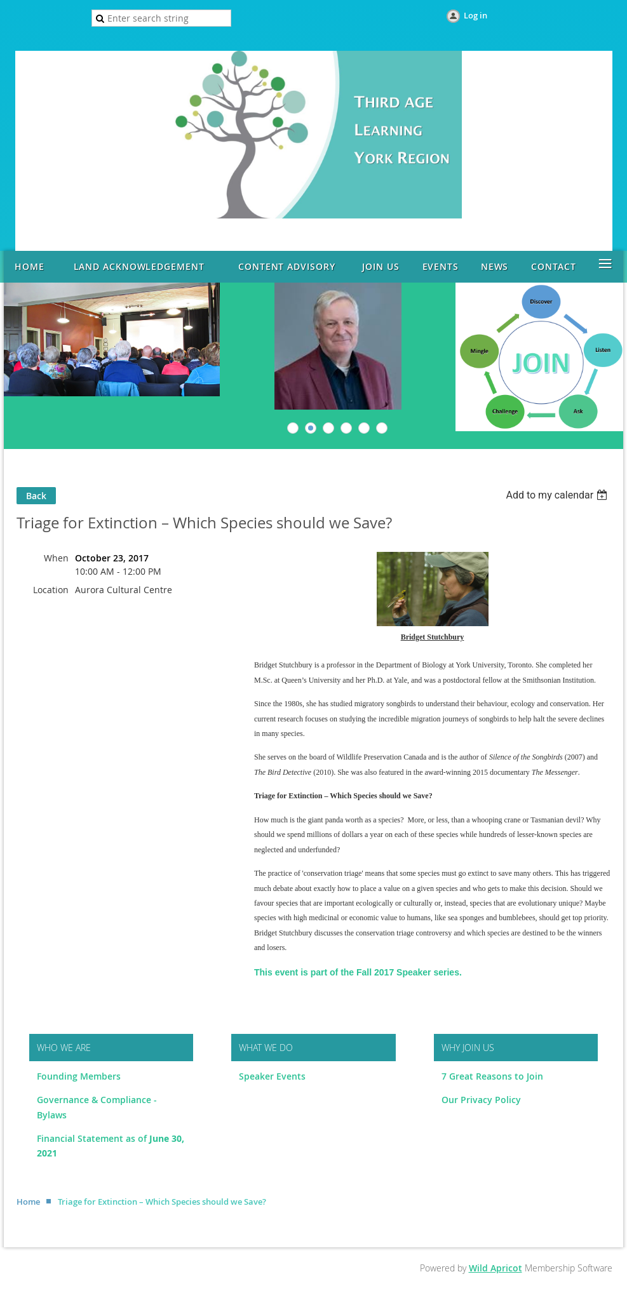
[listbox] (558, 495)
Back (36, 496)
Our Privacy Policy (481, 1100)
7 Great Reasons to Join (492, 1076)
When (56, 558)
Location (51, 590)
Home (28, 1201)
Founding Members (79, 1076)
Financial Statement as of (93, 1138)
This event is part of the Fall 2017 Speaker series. (358, 972)
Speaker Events (273, 1076)
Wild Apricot (495, 1268)
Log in (475, 15)
